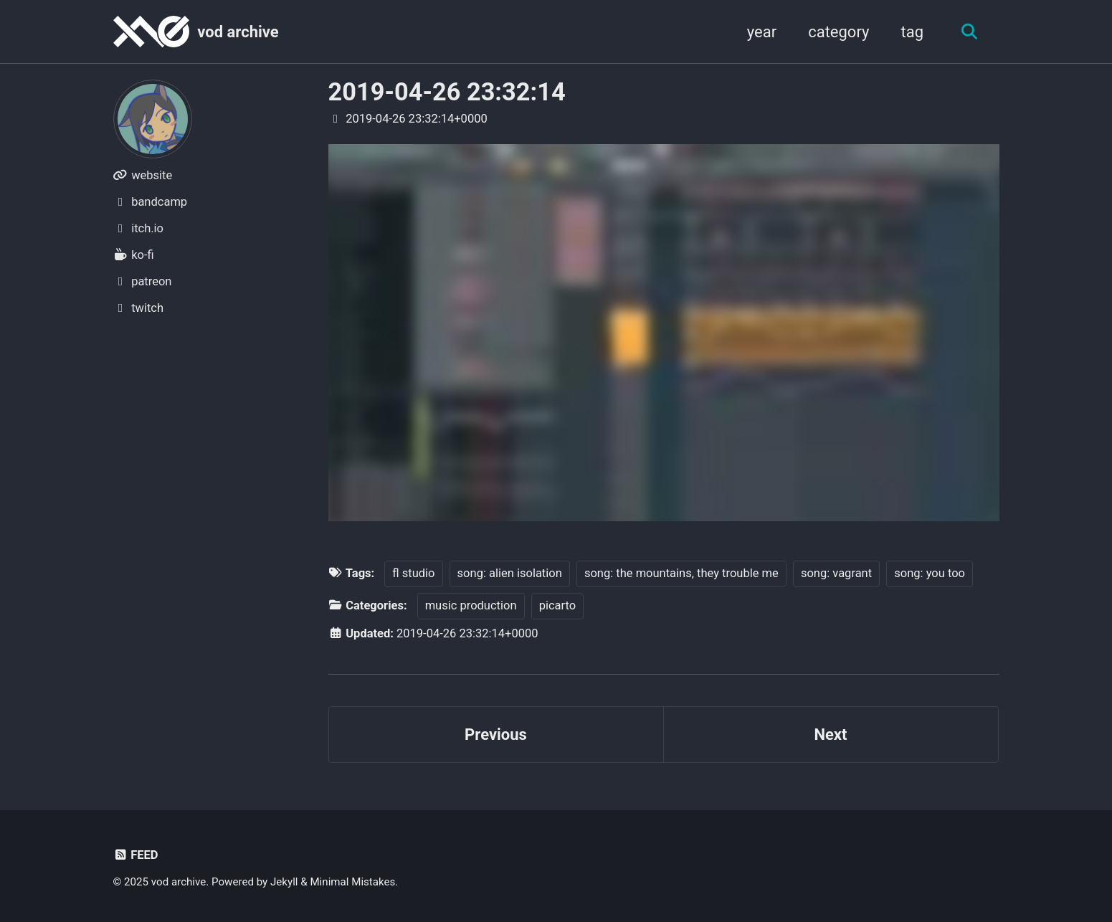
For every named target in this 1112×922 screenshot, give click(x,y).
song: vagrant (836, 573)
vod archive (237, 32)
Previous (496, 734)
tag (911, 32)
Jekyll (284, 881)
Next (830, 734)
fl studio (413, 573)
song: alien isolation (509, 573)
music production (471, 605)
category (838, 32)
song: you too (929, 573)
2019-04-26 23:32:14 (447, 91)
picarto (557, 605)
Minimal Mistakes (352, 881)
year (761, 32)
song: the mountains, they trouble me (681, 573)
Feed (135, 855)
